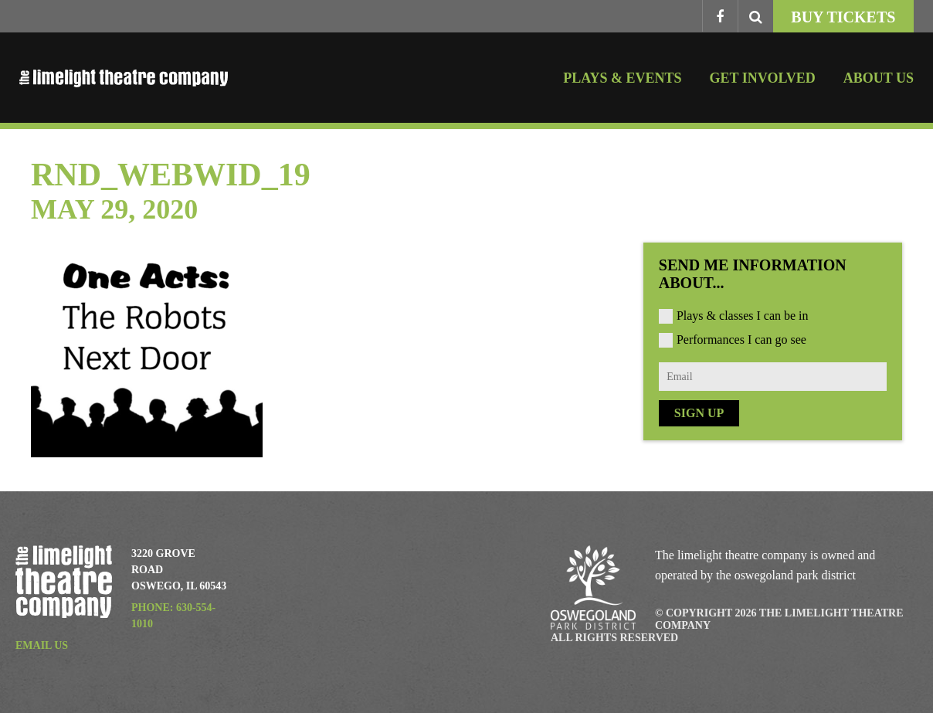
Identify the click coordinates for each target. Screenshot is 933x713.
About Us (878, 78)
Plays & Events (622, 78)
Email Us (41, 645)
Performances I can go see (741, 339)
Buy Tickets (843, 16)
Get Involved (763, 78)
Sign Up (699, 412)
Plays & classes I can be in (743, 315)
